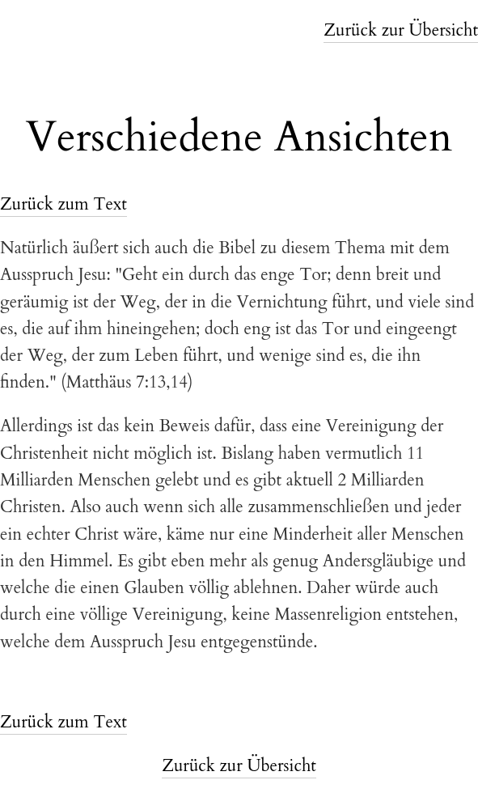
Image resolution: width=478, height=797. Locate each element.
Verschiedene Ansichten (239, 137)
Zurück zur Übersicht (401, 30)
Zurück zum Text (63, 204)
